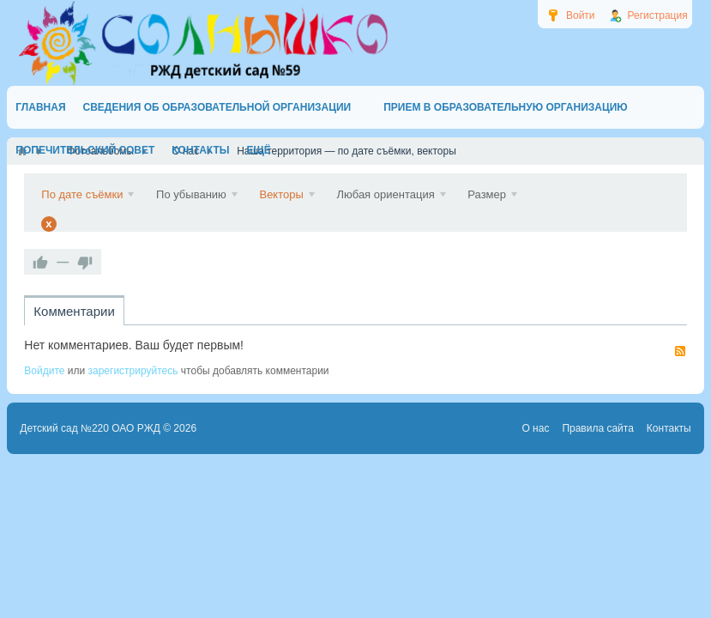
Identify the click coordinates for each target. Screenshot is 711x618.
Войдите (44, 371)
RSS (680, 351)
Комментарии (73, 311)
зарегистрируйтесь (133, 371)
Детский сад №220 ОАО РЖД (90, 428)
